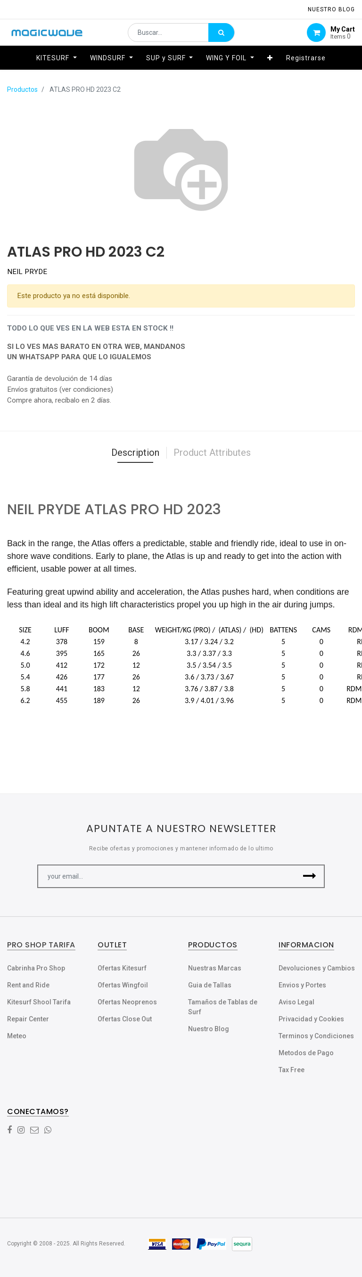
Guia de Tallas (209, 985)
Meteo (16, 1036)
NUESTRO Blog (331, 9)
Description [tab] (135, 452)
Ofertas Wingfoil (123, 985)
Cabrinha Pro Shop (36, 968)
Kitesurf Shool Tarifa (39, 1002)
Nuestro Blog (208, 1029)
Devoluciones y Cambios (317, 968)
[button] (270, 64)
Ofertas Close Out (125, 1019)
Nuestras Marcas (214, 968)
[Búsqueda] (221, 35)
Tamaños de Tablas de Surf (222, 1007)
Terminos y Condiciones (316, 1036)
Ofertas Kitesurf (122, 968)
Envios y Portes (302, 985)
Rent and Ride (28, 985)
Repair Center (28, 1019)
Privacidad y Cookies (311, 1019)
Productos (22, 89)
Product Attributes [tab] (212, 452)
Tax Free (291, 1070)
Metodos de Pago (306, 1053)
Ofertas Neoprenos (127, 1002)
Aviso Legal (296, 1002)
